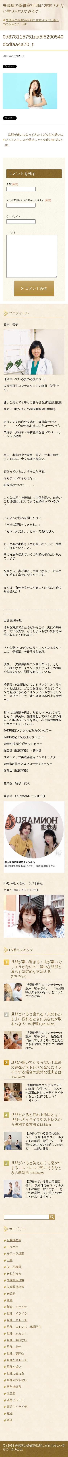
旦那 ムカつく (17, 1333)
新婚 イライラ (17, 1306)
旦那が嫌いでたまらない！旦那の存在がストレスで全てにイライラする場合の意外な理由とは (36, 1067)
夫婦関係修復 (15, 1280)
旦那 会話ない (17, 1340)
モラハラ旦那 (15, 1253)
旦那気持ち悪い (17, 1380)
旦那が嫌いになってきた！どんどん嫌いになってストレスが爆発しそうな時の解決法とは (34, 140)
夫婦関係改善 (15, 1286)
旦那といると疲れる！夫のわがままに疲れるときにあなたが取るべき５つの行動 (36, 1019)
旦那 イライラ (17, 1313)
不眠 (10, 1260)
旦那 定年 (14, 1346)
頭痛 (10, 1420)
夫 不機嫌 (14, 1266)
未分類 (11, 1393)
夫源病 (11, 1293)
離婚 (10, 1413)
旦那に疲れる (15, 1373)
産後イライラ (15, 1400)
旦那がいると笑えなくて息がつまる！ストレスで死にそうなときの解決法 (36, 1168)
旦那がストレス (17, 1360)
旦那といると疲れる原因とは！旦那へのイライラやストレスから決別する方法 (36, 1119)
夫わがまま (14, 1273)
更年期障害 (14, 1386)
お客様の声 (14, 1240)
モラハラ (12, 1246)
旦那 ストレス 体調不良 (24, 1326)
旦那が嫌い (14, 1366)
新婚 (10, 1300)
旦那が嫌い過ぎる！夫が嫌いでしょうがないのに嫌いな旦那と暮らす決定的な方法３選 (36, 967)
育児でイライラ (17, 1406)
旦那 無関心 (15, 1353)
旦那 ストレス (17, 1320)
